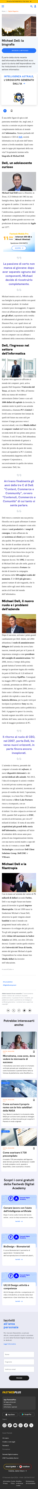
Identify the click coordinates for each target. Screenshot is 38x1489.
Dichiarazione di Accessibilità (30, 1482)
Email (29, 1010)
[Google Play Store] (26, 1414)
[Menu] (2, 6)
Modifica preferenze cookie (19, 1483)
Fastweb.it (5, 1445)
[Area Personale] (35, 6)
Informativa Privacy (6, 1482)
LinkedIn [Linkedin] (8, 1010)
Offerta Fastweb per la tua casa (18, 1)
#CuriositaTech (8, 982)
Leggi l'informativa (10, 1344)
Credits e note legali (8, 1442)
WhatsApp (24, 1010)
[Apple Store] (10, 1414)
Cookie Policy (13, 1482)
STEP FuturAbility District (10, 1458)
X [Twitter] (13, 1010)
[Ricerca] (32, 6)
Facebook (19, 1010)
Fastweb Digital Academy (10, 1454)
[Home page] (15, 6)
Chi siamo (5, 1438)
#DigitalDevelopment (9, 985)
